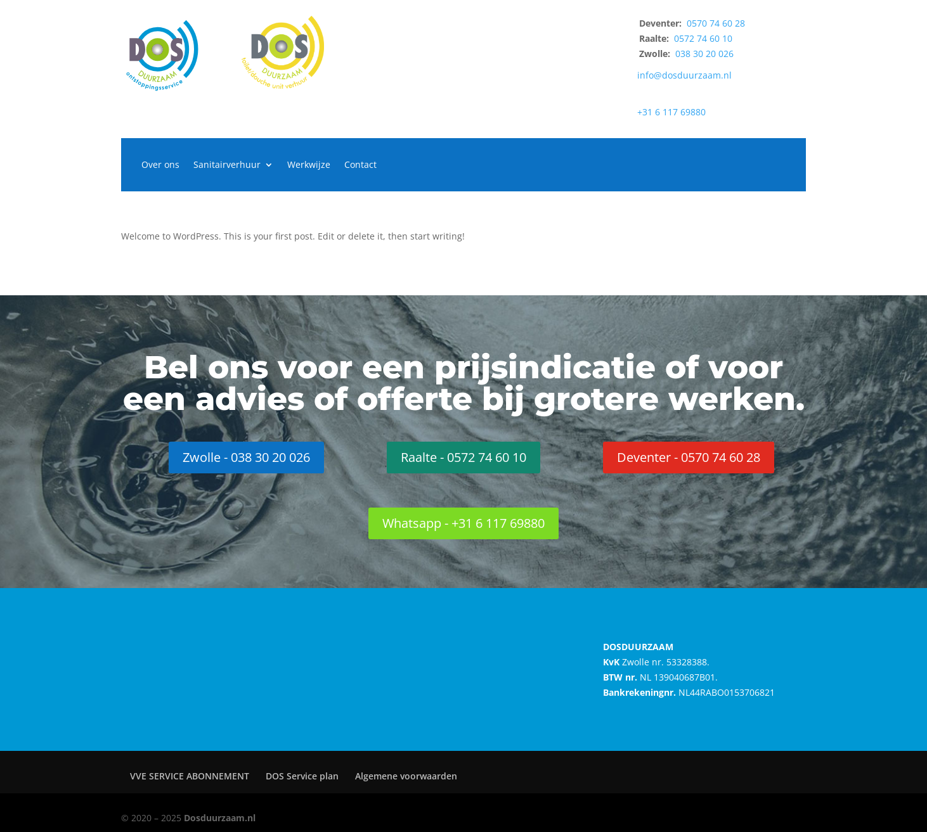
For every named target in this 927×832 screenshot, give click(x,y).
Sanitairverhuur (227, 165)
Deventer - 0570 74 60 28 (688, 457)
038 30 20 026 (704, 54)
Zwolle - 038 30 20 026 (246, 457)
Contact (360, 165)
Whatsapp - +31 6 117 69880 (463, 523)
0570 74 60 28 (716, 23)
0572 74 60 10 (703, 38)
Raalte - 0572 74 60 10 (463, 457)
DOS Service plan (302, 776)
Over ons (160, 165)
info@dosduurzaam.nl (684, 75)
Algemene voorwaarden (406, 776)
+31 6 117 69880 (671, 112)
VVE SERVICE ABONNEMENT (189, 776)
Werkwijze (308, 165)
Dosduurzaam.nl (220, 818)
